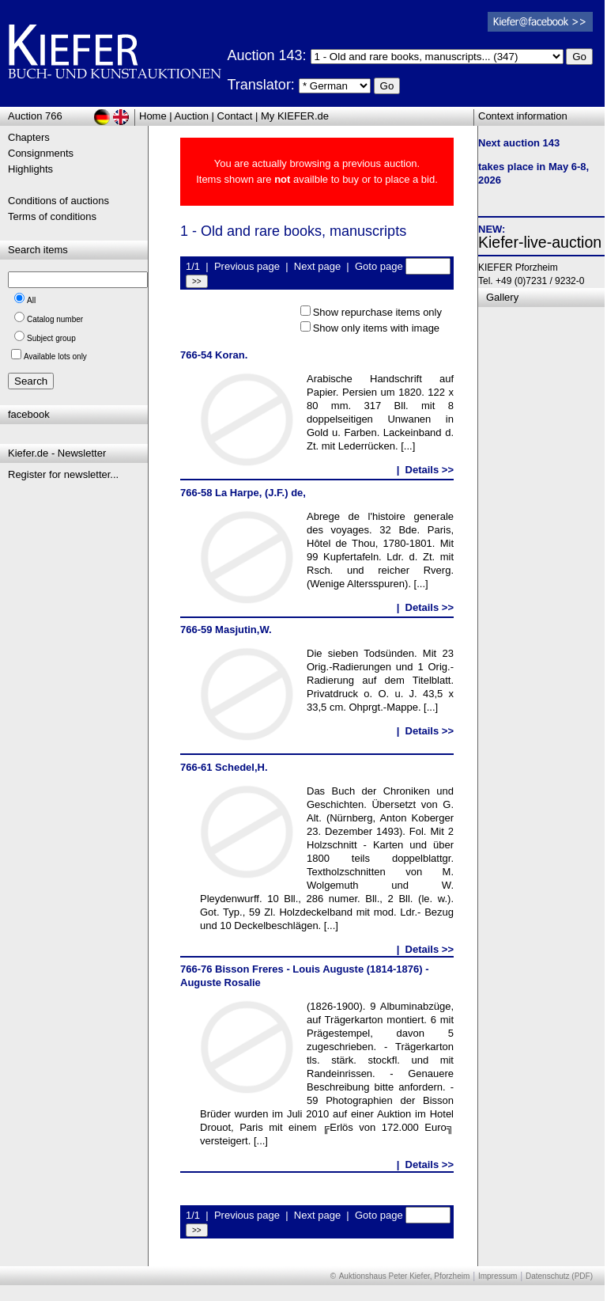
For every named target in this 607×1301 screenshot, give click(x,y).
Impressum (497, 1276)
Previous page (247, 266)
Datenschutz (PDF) (559, 1276)
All (31, 300)
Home (153, 116)
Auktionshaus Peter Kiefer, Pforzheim (404, 1276)
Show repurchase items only (377, 312)
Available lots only (55, 356)
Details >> (429, 470)
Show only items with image (376, 328)
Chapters (29, 137)
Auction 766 (35, 116)
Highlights (30, 169)
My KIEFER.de (295, 116)
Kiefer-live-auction (539, 242)
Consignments (41, 153)
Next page (317, 266)
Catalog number (55, 319)
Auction (192, 116)
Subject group (51, 338)
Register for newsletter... (63, 474)
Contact (235, 116)
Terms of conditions (52, 216)
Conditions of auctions (58, 201)
